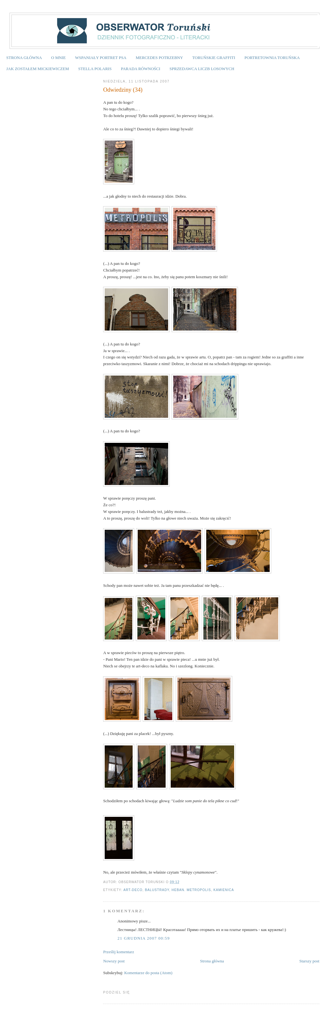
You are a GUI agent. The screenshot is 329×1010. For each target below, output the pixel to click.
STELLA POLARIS (95, 68)
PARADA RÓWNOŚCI (140, 68)
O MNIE (58, 57)
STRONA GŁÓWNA (24, 57)
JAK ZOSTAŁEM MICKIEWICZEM (37, 68)
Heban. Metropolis (191, 890)
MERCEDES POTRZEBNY (159, 57)
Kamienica (224, 890)
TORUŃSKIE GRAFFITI (213, 57)
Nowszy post (114, 961)
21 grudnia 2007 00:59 (143, 938)
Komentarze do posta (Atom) (148, 972)
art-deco (132, 890)
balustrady (157, 890)
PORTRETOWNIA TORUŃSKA (272, 57)
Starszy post (309, 961)
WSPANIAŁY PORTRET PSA (100, 57)
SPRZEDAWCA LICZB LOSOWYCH (201, 68)
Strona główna (212, 961)
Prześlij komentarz (118, 951)
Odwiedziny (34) (122, 90)
